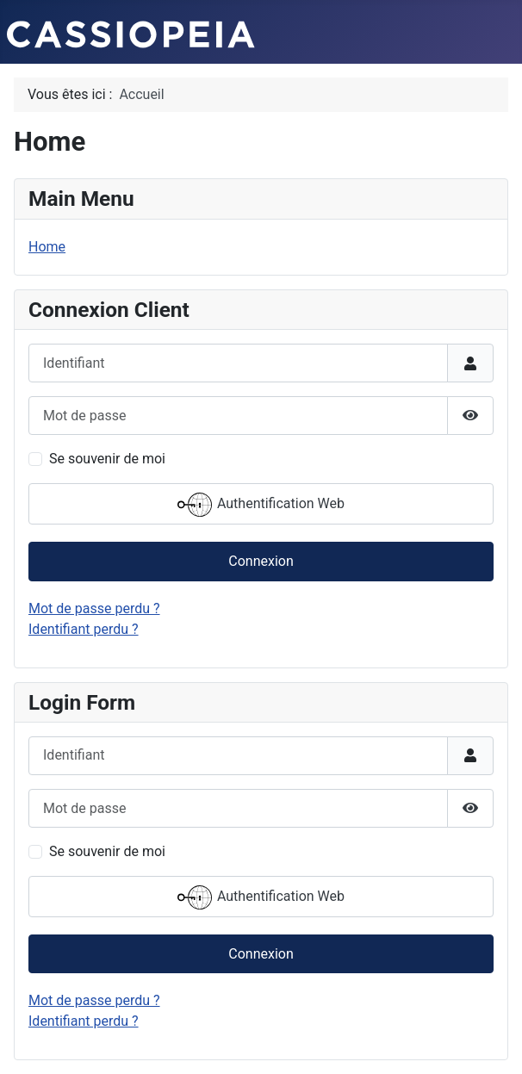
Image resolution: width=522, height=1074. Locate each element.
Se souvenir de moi (107, 458)
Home (46, 247)
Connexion (260, 561)
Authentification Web (261, 504)
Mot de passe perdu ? (94, 608)
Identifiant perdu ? (83, 629)
